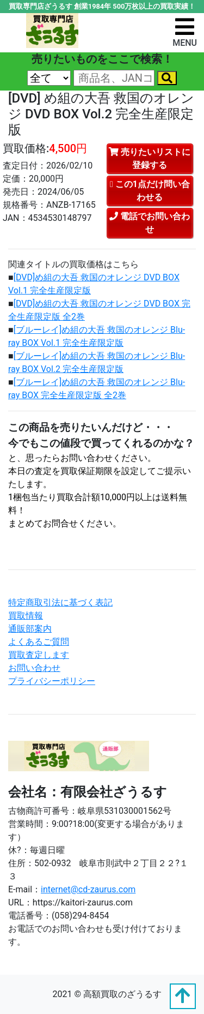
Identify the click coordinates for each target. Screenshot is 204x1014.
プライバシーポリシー (51, 681)
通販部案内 (30, 628)
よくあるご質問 (38, 642)
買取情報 (25, 615)
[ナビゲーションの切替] (184, 32)
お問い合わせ (34, 668)
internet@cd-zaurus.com (88, 889)
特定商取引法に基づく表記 (60, 602)
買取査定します (38, 655)
